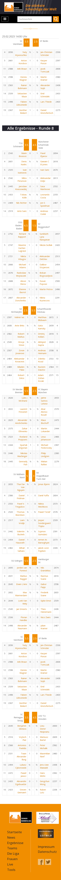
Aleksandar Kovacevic (19, 360)
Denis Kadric (24, 163)
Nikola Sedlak (46, 245)
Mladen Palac (20, 368)
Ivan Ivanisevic (22, 171)
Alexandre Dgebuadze (20, 783)
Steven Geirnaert (22, 791)
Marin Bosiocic (23, 155)
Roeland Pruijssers (22, 438)
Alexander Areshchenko (21, 421)
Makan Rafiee (44, 463)
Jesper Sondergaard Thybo (44, 523)
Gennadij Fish (23, 463)
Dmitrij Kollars (41, 335)
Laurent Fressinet (23, 410)
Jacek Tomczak (44, 70)
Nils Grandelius (46, 569)
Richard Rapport (22, 235)
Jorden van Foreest (22, 569)
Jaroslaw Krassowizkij (21, 188)
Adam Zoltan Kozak (41, 378)
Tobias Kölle (23, 196)
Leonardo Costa (45, 196)
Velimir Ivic (19, 317)
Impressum (46, 846)
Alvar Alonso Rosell (44, 412)
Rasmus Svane (44, 577)
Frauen (12, 859)
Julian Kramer (44, 627)
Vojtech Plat (22, 738)
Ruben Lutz (43, 791)
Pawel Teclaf (44, 512)
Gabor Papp (44, 586)
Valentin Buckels (21, 533)
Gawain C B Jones (44, 163)
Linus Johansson (46, 438)
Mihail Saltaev (21, 549)
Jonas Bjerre (44, 484)
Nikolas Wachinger (22, 455)
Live (10, 864)
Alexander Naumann (22, 627)
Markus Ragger (23, 577)
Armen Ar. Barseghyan (43, 541)
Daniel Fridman (21, 497)
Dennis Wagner (23, 78)
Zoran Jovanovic (20, 352)
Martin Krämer (43, 78)
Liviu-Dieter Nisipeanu (44, 728)
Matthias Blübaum (42, 319)
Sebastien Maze (22, 95)
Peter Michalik (43, 747)
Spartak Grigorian (23, 446)
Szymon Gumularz (42, 533)
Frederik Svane (44, 594)
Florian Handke (23, 619)
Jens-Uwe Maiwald (44, 766)
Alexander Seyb (45, 87)
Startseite (14, 832)
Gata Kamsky (41, 327)
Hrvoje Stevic (21, 343)
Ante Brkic (19, 325)
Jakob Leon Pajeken (43, 549)
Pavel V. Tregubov (20, 505)
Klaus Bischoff (45, 421)
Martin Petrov (46, 289)
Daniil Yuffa (43, 495)
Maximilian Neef (45, 755)
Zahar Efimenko (23, 430)
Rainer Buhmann (22, 87)
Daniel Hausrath (20, 541)
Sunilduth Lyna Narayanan (45, 236)
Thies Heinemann (46, 610)
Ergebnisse (15, 843)
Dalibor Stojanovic (45, 266)
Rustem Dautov (41, 368)
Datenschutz (47, 851)
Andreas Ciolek (44, 212)
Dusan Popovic (43, 282)
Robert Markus (21, 335)
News (11, 837)
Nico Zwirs (46, 617)
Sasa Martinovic (45, 188)
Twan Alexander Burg (21, 756)
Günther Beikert (23, 111)
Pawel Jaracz (23, 774)
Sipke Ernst (46, 600)
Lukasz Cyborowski (20, 766)
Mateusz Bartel (44, 738)
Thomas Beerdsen (20, 513)
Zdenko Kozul (41, 360)
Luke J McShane (23, 399)
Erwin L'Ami (21, 584)
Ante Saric (22, 211)
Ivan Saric (44, 169)
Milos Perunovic (22, 179)
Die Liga (13, 853)
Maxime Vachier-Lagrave (22, 248)
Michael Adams (22, 266)
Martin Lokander (45, 430)
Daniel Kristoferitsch (46, 111)
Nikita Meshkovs (43, 505)
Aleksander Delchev (45, 258)
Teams (12, 848)
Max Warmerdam (21, 594)
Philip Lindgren (45, 455)
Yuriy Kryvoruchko (21, 53)
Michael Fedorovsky (46, 446)
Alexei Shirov (23, 282)
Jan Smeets (21, 609)
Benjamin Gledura (21, 727)
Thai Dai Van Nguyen (21, 487)
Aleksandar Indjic (45, 179)
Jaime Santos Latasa (44, 400)
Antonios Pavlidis (22, 747)
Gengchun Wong (44, 783)
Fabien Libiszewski (21, 103)
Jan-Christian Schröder (46, 53)
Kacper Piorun (43, 62)
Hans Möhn (42, 774)
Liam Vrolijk (22, 522)
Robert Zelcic (21, 376)
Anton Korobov (23, 62)
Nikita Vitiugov (22, 258)
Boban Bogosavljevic (46, 274)
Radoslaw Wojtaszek (21, 274)
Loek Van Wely (22, 602)
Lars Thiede (46, 101)
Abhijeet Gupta (42, 343)
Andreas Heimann (42, 352)
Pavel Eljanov (43, 155)
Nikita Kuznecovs (45, 299)
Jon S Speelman (45, 204)
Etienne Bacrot (22, 291)
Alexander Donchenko (20, 299)
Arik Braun (22, 68)
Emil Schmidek (45, 95)
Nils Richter (21, 202)
